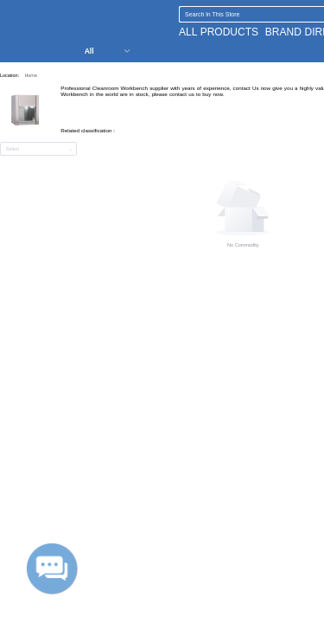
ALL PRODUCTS (218, 32)
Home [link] (30, 75)
